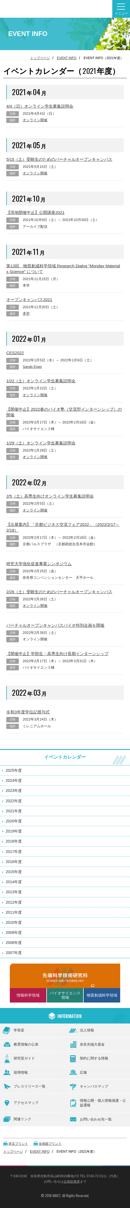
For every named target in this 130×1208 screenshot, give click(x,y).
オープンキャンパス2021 (29, 299)
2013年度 (14, 892)
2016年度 (14, 861)
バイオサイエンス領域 (65, 995)
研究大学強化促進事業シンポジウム (39, 563)
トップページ (40, 58)
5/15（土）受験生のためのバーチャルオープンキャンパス (59, 159)
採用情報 (15, 1072)
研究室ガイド (19, 1058)
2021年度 (14, 811)
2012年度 (14, 902)
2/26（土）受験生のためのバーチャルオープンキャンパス (59, 591)
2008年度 (14, 942)
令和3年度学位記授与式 (27, 712)
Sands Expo (32, 367)
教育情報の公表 (20, 1044)
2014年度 (14, 882)
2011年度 (14, 912)
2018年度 (14, 841)
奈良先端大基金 (87, 1044)
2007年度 (14, 952)
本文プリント (18, 1144)
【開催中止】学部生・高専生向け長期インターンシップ (57, 653)
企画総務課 (72, 1181)
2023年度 (14, 790)
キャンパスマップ (88, 1086)
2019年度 (14, 831)
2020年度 (14, 821)
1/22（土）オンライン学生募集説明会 (40, 381)
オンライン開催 (35, 120)
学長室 (13, 1030)
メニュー (121, 9)
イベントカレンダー (65, 757)
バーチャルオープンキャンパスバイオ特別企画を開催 (55, 625)
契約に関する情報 (88, 1058)
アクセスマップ (20, 1103)
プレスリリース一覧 (24, 1086)
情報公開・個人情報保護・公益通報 (97, 1102)
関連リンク (17, 1119)
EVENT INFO (67, 58)
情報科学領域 (28, 995)
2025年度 (14, 770)
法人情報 (81, 1030)
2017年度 (14, 851)
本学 (26, 313)
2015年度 (14, 872)
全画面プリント (50, 1144)
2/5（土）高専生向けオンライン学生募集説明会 (50, 496)
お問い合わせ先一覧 (90, 1119)
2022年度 (14, 801)
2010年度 (14, 922)
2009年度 (14, 932)
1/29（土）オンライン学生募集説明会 (40, 443)
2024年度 (14, 780)
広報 (78, 1072)
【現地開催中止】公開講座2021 (35, 212)
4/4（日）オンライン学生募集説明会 (39, 106)
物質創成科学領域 (102, 995)
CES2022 (15, 352)
